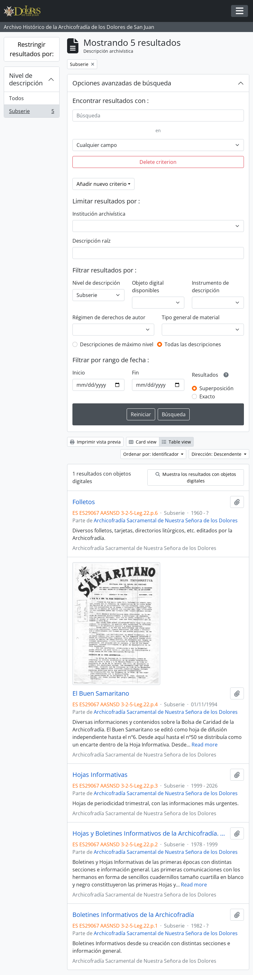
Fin (135, 372)
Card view (142, 442)
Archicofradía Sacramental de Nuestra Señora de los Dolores (166, 520)
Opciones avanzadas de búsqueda (121, 83)
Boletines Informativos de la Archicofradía (133, 914)
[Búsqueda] (158, 115)
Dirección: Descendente (217, 454)
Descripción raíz (91, 240)
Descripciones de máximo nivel (116, 344)
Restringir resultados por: (32, 49)
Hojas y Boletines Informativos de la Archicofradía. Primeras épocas (150, 833)
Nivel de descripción (26, 79)
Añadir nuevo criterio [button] (101, 183)
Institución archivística (98, 213)
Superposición (216, 388)
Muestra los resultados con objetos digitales (195, 477)
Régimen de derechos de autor (108, 317)
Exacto (207, 396)
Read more (205, 744)
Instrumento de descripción (210, 286)
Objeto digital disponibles (148, 286)
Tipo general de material (190, 317)
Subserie (31, 112)
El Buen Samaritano (100, 693)
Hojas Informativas (100, 774)
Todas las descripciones (193, 344)
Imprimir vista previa (95, 442)
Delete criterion (158, 162)
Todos (16, 98)
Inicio (78, 372)
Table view (176, 442)
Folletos (83, 502)
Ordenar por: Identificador (151, 454)
